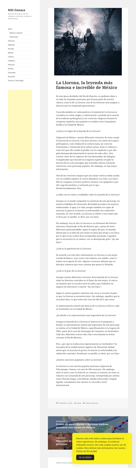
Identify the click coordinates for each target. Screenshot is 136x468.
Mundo (10, 53)
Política (11, 69)
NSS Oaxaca (16, 10)
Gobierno (11, 61)
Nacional (11, 76)
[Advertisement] (20, 129)
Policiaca (11, 41)
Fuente (78, 403)
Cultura (11, 57)
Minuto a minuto (16, 33)
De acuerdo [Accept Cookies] (85, 458)
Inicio (10, 29)
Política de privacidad (64, 463)
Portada (11, 49)
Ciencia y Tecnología (16, 80)
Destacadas (14, 37)
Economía (12, 72)
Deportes (11, 45)
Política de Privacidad (86, 451)
